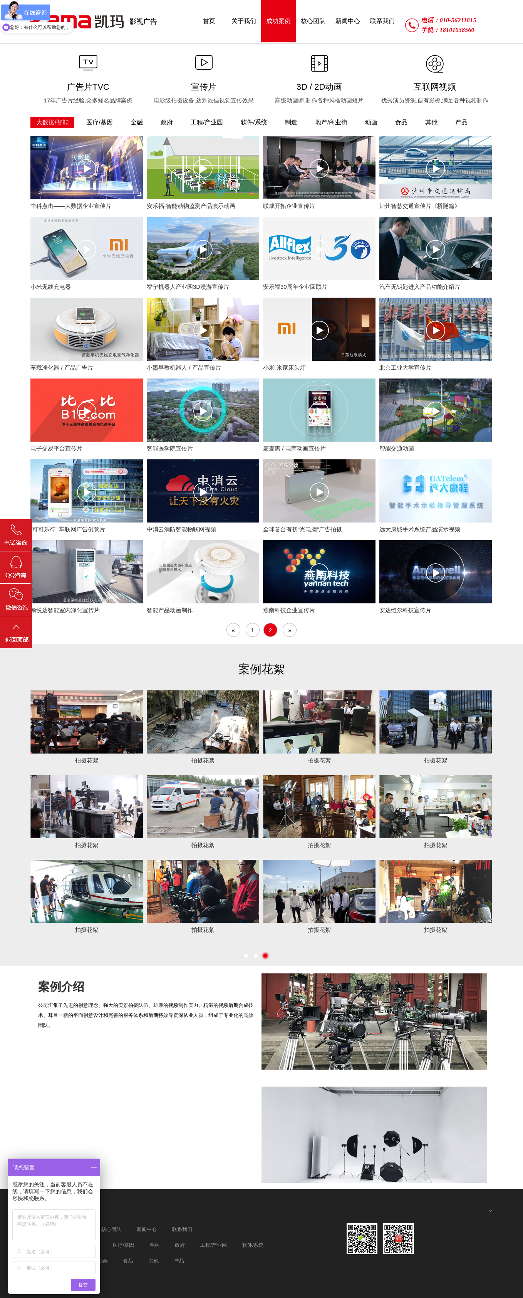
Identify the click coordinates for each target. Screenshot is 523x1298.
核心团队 (111, 1229)
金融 (154, 1245)
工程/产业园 (213, 1245)
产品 (179, 1261)
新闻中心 (147, 1229)
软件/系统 (253, 1245)
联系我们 (182, 1229)
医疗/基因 (123, 1245)
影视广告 (143, 21)
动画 (103, 1261)
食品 (128, 1261)
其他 (154, 1261)
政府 (180, 1245)
